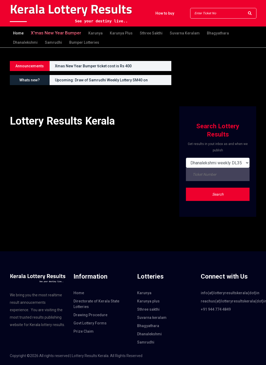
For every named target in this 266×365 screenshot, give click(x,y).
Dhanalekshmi (25, 42)
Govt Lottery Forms (90, 323)
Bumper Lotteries (84, 42)
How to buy (164, 13)
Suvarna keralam (185, 33)
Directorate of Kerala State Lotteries (96, 304)
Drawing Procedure (90, 315)
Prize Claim (83, 331)
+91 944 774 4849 (216, 309)
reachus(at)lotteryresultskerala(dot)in (228, 301)
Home (18, 33)
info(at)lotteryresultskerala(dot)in (228, 293)
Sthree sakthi (151, 33)
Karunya (95, 33)
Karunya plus (121, 33)
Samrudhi (53, 42)
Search (218, 194)
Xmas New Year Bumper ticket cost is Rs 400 (93, 66)
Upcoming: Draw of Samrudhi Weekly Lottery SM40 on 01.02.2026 (101, 81)
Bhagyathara (218, 33)
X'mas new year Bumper (56, 33)
